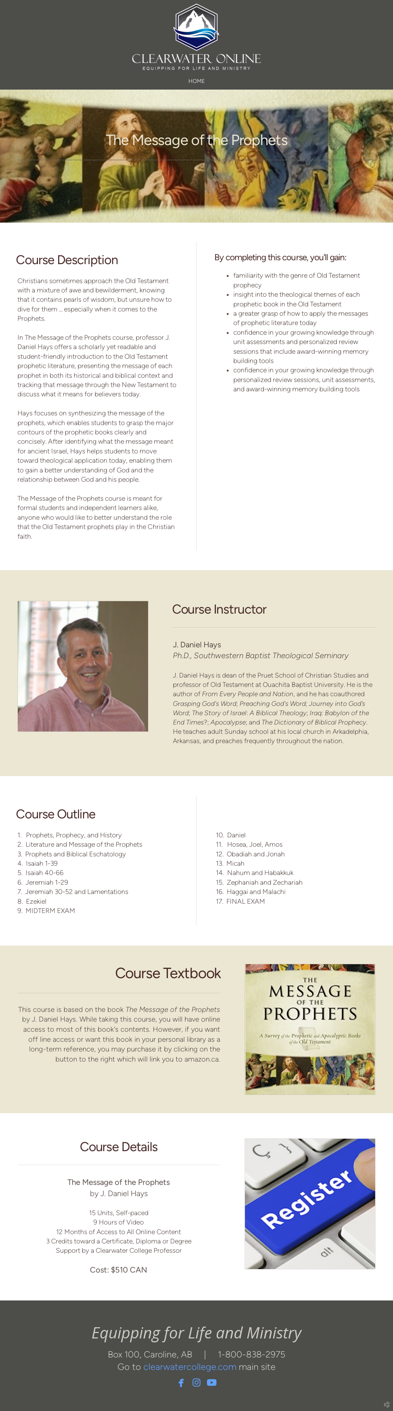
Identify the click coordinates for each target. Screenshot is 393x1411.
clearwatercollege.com (189, 1366)
